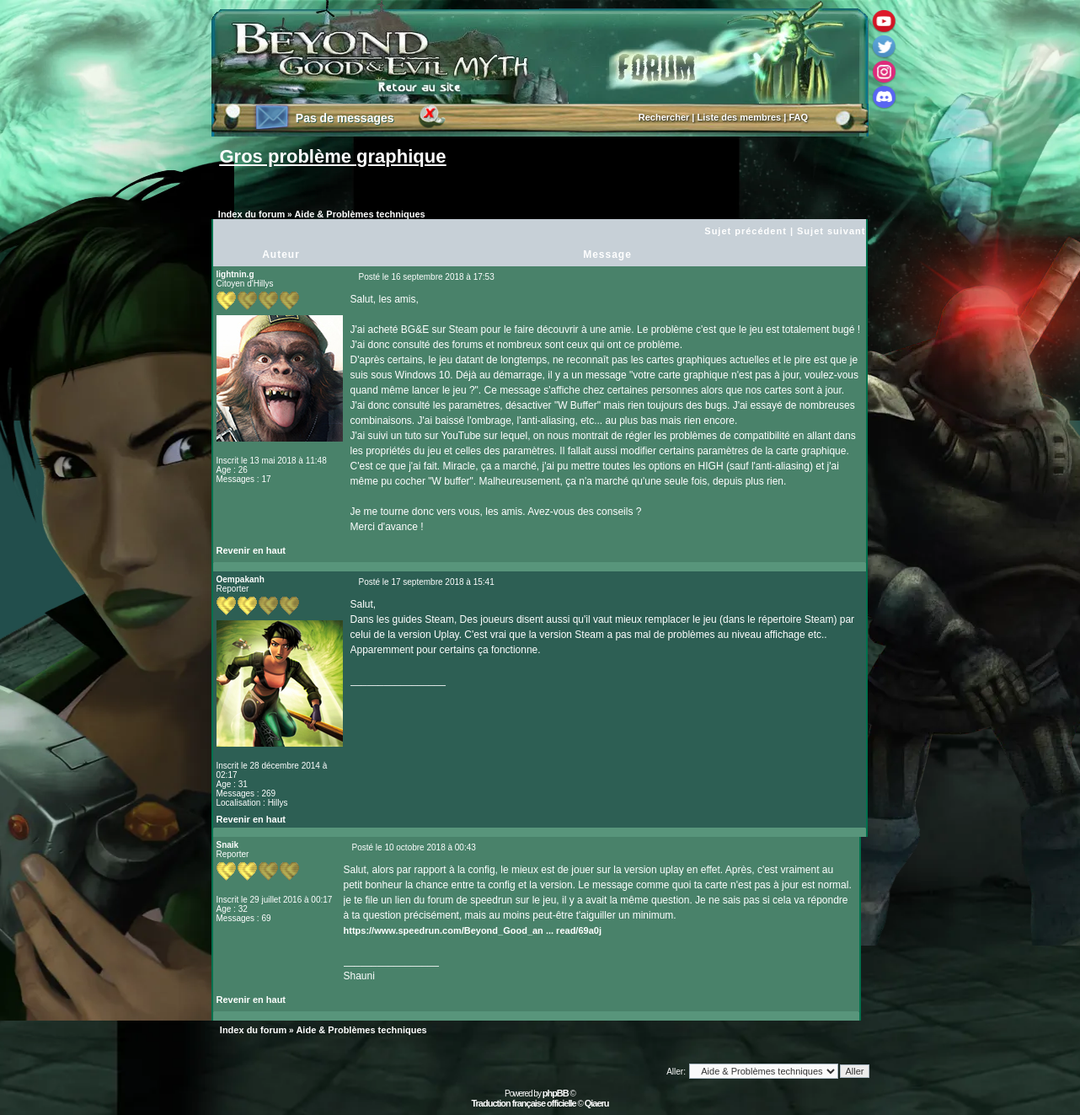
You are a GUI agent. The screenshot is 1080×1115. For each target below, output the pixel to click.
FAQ (798, 117)
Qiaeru (597, 1103)
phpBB (556, 1093)
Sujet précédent (745, 231)
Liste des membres (740, 117)
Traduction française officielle (523, 1103)
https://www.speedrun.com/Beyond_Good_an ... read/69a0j (472, 930)
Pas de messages (345, 118)
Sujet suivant (831, 231)
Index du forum (251, 214)
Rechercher (664, 117)
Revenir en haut (251, 550)
